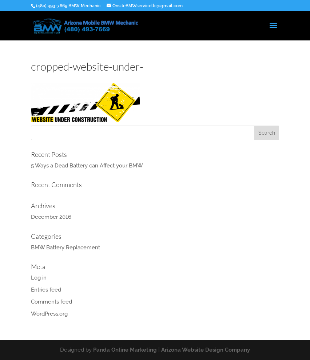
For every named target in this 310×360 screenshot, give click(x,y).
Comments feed (51, 301)
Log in (39, 277)
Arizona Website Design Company (205, 350)
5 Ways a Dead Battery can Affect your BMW (87, 165)
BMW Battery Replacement (65, 247)
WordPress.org (49, 313)
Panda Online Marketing (125, 350)
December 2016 (51, 217)
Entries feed (46, 289)
